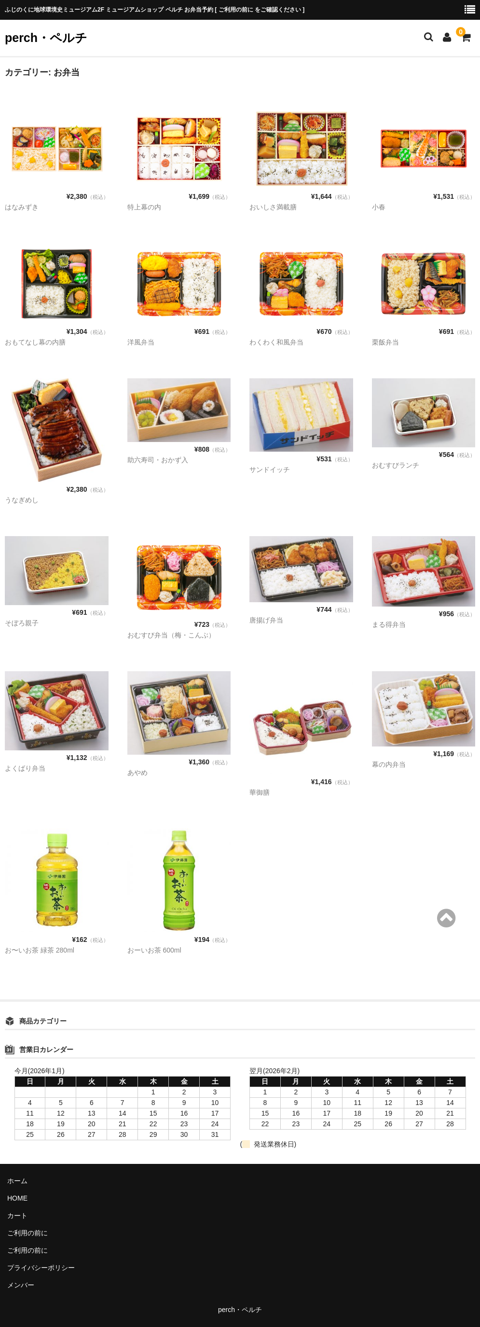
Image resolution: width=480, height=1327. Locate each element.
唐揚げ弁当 (266, 620)
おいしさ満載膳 (273, 207)
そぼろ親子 (22, 623)
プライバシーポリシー (41, 1268)
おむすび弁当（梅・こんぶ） (171, 635)
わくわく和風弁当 (276, 342)
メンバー (20, 1285)
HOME (17, 1198)
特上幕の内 (144, 207)
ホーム (17, 1181)
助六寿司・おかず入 (157, 460)
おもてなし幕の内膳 (35, 342)
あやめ (137, 772)
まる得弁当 (389, 624)
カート (17, 1215)
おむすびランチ (395, 465)
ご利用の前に (27, 1233)
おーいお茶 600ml (154, 950)
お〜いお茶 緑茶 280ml (39, 950)
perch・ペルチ (46, 37)
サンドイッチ (269, 469)
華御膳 (259, 792)
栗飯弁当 (385, 342)
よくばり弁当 (25, 768)
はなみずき (22, 207)
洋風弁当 (140, 342)
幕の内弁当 (389, 764)
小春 (378, 207)
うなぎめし (22, 500)
